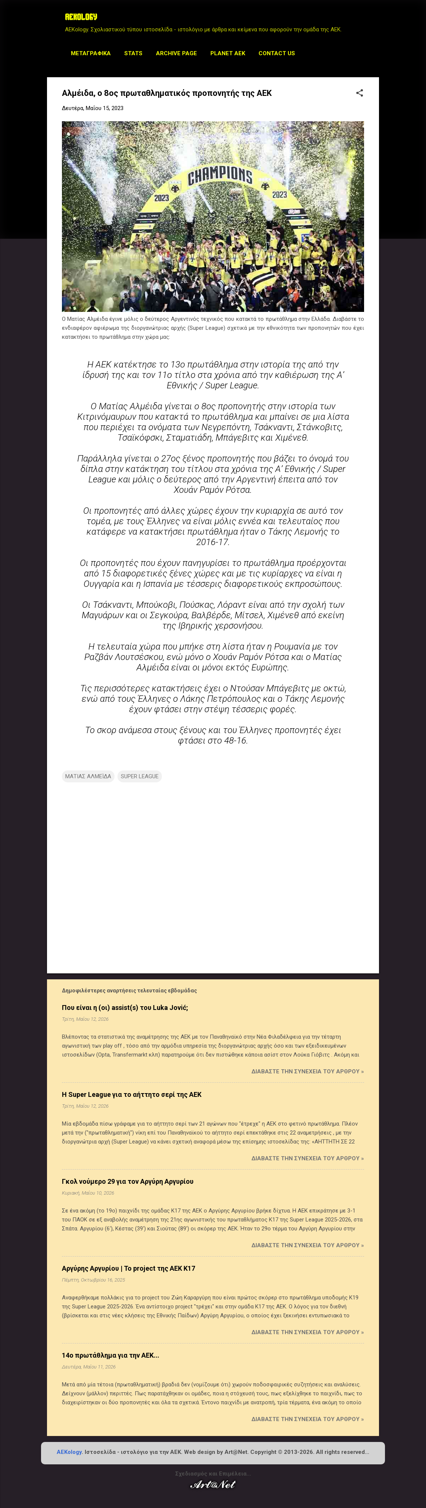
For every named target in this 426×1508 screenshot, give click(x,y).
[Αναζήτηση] (374, 20)
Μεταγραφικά (91, 53)
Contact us (277, 53)
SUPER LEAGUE (140, 776)
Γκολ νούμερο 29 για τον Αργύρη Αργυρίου (128, 1181)
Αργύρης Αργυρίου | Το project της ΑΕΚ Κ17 (128, 1268)
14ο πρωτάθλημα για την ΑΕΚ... (110, 1355)
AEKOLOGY (81, 17)
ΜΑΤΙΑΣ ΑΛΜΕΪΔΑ (88, 776)
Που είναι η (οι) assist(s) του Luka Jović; (125, 1007)
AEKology (69, 1452)
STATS (133, 53)
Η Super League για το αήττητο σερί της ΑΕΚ (131, 1094)
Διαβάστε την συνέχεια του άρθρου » (307, 1071)
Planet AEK (227, 53)
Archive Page (176, 53)
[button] (359, 93)
